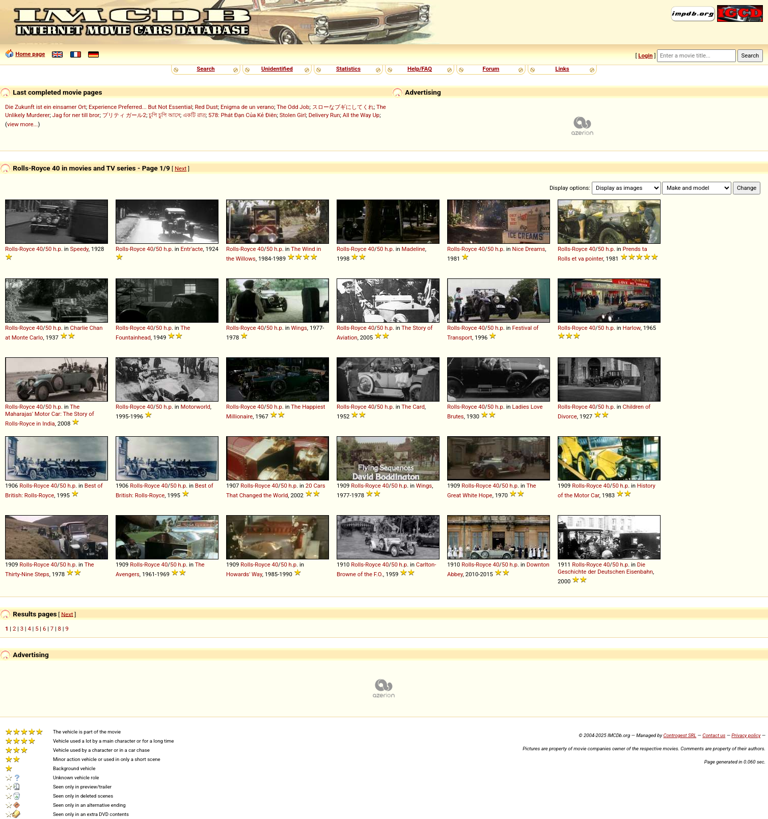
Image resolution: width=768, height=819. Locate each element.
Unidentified (277, 68)
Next (180, 168)
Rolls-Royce (20, 248)
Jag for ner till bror (76, 115)
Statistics (348, 68)
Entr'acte (192, 248)
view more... (22, 124)
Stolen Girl (293, 115)
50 (48, 248)
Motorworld (195, 406)
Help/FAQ (419, 68)
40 (39, 248)
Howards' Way (244, 574)
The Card (412, 406)
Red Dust (206, 106)
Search (205, 68)
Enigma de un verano (247, 106)
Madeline (413, 248)
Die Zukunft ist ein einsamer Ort (45, 106)
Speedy (79, 248)
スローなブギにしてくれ (343, 106)
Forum (491, 68)
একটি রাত (194, 115)
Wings (299, 327)
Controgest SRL (679, 735)
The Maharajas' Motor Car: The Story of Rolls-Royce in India (49, 415)
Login (645, 55)
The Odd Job (293, 106)
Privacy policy (745, 735)
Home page (30, 54)
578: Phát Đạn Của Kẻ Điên (242, 115)
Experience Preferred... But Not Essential (140, 106)
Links (562, 68)
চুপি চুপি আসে (164, 115)
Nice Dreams (528, 248)
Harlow (632, 327)
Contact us (713, 735)
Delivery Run (324, 115)
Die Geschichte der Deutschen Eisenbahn (605, 568)
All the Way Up (361, 115)
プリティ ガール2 (124, 115)
